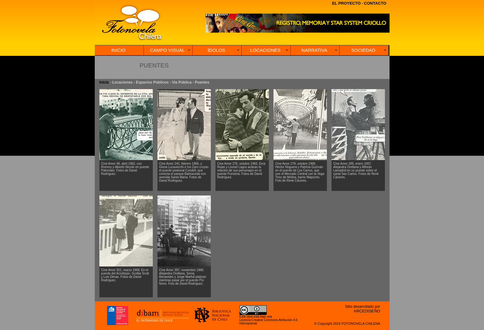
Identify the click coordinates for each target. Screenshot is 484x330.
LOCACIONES (265, 50)
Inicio (104, 82)
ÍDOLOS (216, 50)
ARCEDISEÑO (367, 311)
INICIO (118, 50)
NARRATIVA (315, 50)
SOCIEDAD (363, 50)
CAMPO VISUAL (167, 50)
